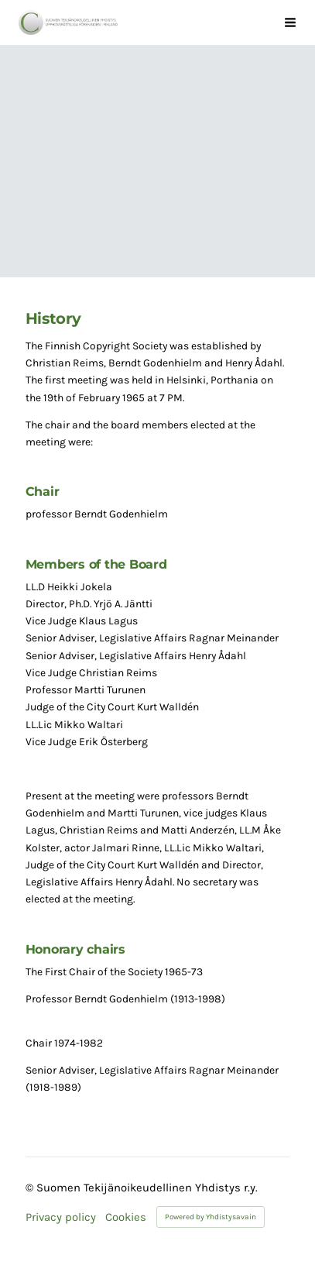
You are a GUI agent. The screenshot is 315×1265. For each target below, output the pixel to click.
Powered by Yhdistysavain (210, 1217)
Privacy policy (61, 1217)
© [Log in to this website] (31, 1188)
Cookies (125, 1217)
